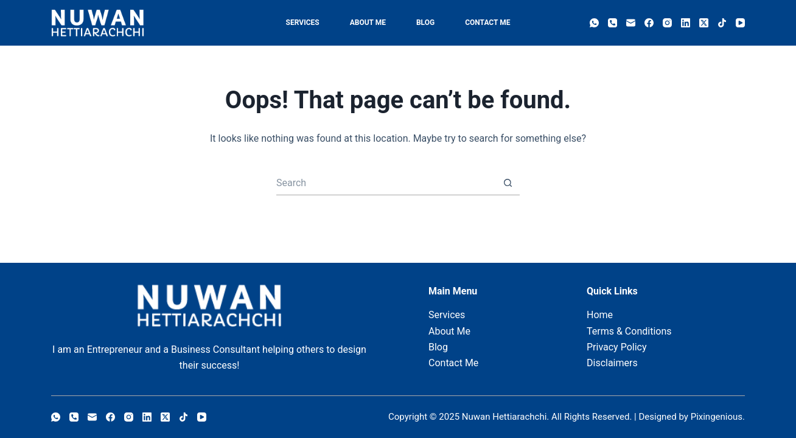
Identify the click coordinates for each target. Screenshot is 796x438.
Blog (425, 22)
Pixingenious (716, 416)
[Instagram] (667, 22)
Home (600, 315)
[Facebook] (649, 22)
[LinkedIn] (685, 22)
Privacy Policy (617, 347)
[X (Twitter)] (703, 22)
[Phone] (612, 22)
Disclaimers (612, 363)
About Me (368, 22)
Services (302, 22)
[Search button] (507, 183)
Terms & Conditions (629, 331)
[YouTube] (740, 22)
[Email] (630, 22)
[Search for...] (385, 183)
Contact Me (487, 22)
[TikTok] (722, 22)
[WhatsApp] (594, 22)
